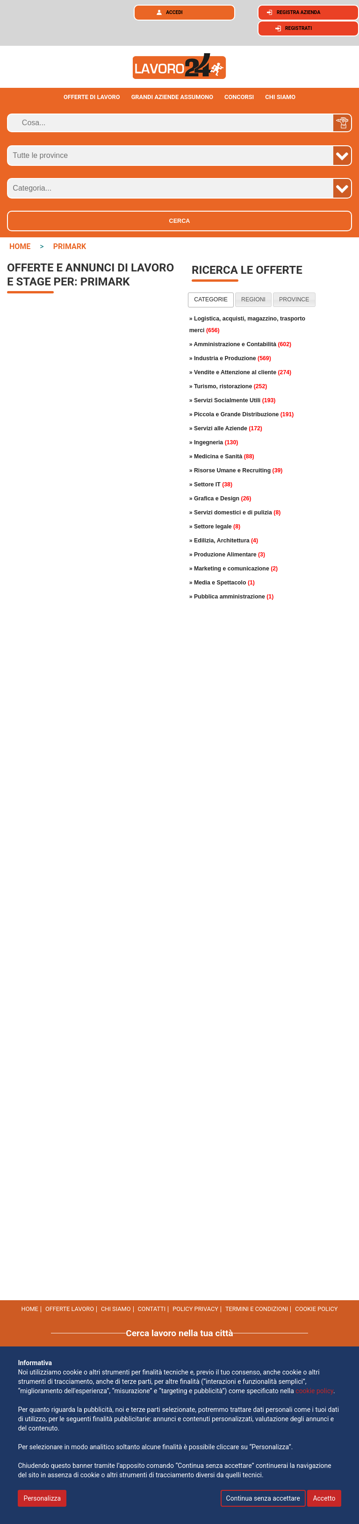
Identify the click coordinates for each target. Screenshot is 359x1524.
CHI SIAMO (280, 96)
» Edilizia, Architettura (223, 540)
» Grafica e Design (220, 498)
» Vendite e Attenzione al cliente (240, 372)
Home (30, 1308)
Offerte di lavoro (92, 96)
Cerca (179, 221)
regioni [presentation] (253, 299)
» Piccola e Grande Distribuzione (241, 414)
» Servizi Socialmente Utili (232, 400)
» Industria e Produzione (230, 358)
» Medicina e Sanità (221, 456)
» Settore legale (215, 526)
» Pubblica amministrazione (231, 596)
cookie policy (316, 1308)
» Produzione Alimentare (227, 554)
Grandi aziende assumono (172, 96)
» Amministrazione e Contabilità (240, 344)
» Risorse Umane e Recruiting (236, 470)
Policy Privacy (195, 1308)
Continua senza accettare (263, 1498)
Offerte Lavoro (69, 1308)
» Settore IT (210, 484)
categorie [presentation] (211, 299)
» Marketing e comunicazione (233, 568)
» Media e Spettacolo (222, 582)
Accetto (324, 1498)
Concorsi (239, 96)
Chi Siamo (116, 1308)
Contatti (152, 1308)
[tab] (211, 299)
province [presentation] (294, 299)
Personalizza (42, 1498)
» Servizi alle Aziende (225, 428)
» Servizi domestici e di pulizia (235, 512)
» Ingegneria (213, 442)
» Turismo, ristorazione (228, 386)
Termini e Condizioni (256, 1308)
